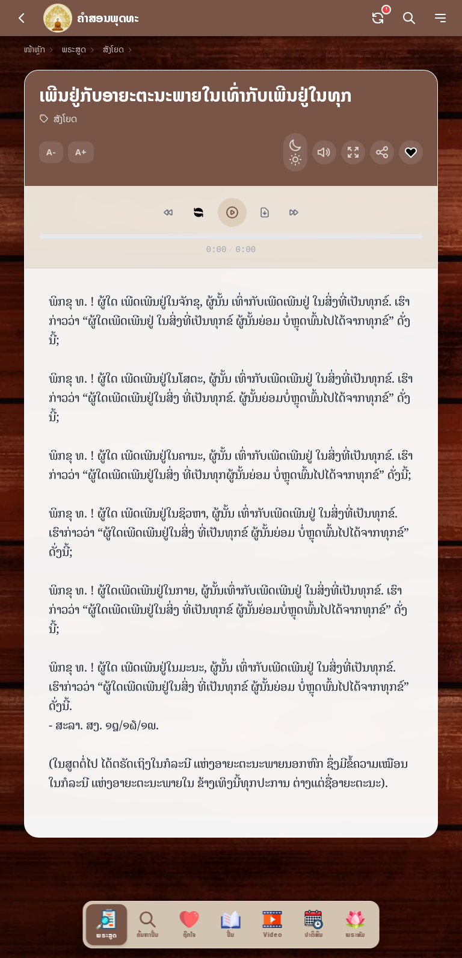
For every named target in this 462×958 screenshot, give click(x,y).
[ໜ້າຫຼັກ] (90, 18)
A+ (81, 152)
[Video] (272, 924)
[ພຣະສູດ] (106, 924)
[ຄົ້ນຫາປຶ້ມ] (148, 924)
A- (51, 152)
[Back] (22, 18)
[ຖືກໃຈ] (189, 924)
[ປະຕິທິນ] (314, 924)
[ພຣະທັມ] (355, 924)
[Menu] (440, 18)
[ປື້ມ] (231, 924)
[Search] (409, 18)
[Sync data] (378, 18)
